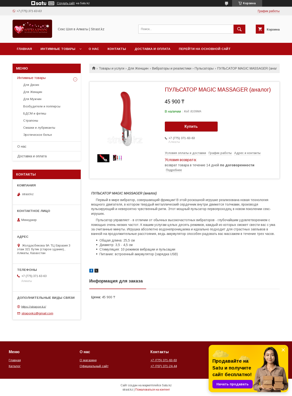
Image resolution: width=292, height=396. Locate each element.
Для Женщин (138, 68)
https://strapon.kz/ (33, 306)
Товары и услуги (111, 68)
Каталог (15, 366)
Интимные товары (57, 49)
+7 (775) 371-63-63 (163, 360)
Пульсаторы (204, 68)
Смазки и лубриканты (39, 127)
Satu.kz (167, 385)
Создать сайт (66, 3)
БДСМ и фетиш (34, 113)
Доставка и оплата (152, 49)
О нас (94, 49)
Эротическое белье (37, 134)
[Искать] (239, 29)
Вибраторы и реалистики (171, 68)
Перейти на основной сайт (205, 49)
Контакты (117, 49)
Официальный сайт (94, 366)
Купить (191, 126)
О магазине (88, 360)
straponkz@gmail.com (37, 313)
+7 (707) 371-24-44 (163, 366)
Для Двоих (31, 85)
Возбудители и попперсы (41, 106)
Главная (24, 49)
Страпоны (30, 120)
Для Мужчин (32, 99)
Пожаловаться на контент (152, 389)
